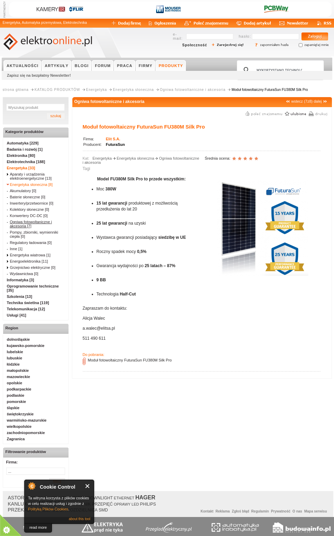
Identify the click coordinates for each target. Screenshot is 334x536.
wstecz (297, 101)
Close (87, 486)
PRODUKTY (171, 66)
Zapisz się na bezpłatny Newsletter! (39, 75)
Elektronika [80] (21, 155)
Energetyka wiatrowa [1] (30, 255)
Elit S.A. (113, 139)
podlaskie (16, 395)
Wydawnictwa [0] (24, 274)
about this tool (79, 519)
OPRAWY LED (126, 504)
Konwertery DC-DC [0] (28, 216)
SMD (103, 510)
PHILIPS (148, 504)
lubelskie (15, 352)
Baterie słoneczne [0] (27, 197)
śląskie (13, 408)
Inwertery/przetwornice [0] (31, 203)
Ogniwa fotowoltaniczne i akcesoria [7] (31, 224)
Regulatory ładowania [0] (31, 243)
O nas (297, 511)
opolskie (14, 383)
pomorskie (16, 401)
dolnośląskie (18, 339)
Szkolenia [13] (19, 296)
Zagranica (16, 439)
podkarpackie (19, 389)
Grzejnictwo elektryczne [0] (32, 267)
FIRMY (146, 66)
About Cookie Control (31, 486)
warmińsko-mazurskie (27, 420)
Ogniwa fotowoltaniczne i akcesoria (193, 90)
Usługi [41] (16, 315)
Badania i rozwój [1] (25, 149)
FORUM (103, 66)
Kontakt (206, 511)
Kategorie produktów (25, 132)
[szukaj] (279, 70)
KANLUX (17, 504)
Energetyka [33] (21, 168)
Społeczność (194, 45)
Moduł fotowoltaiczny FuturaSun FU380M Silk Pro (130, 360)
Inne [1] (16, 249)
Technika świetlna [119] (28, 303)
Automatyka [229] (23, 143)
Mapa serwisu (315, 511)
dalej (318, 101)
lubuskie (14, 358)
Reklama (223, 511)
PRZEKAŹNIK (23, 510)
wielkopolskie (19, 426)
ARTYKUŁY (57, 66)
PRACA (125, 66)
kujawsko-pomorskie (26, 346)
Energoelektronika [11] (29, 261)
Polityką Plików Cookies (48, 509)
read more (38, 527)
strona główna (16, 90)
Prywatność (280, 511)
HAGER (145, 497)
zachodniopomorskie (26, 433)
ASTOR (16, 497)
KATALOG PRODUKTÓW (57, 90)
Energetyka (96, 90)
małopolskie (18, 370)
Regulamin (260, 511)
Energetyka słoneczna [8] (31, 184)
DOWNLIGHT (99, 498)
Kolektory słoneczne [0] (29, 209)
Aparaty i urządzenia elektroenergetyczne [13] (31, 176)
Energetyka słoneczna (133, 90)
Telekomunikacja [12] (26, 309)
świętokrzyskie (20, 414)
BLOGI (82, 66)
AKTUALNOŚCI (22, 66)
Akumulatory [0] (23, 191)
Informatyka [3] (20, 280)
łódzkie (13, 364)
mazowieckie (18, 377)
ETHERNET (124, 498)
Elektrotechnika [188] (26, 162)
